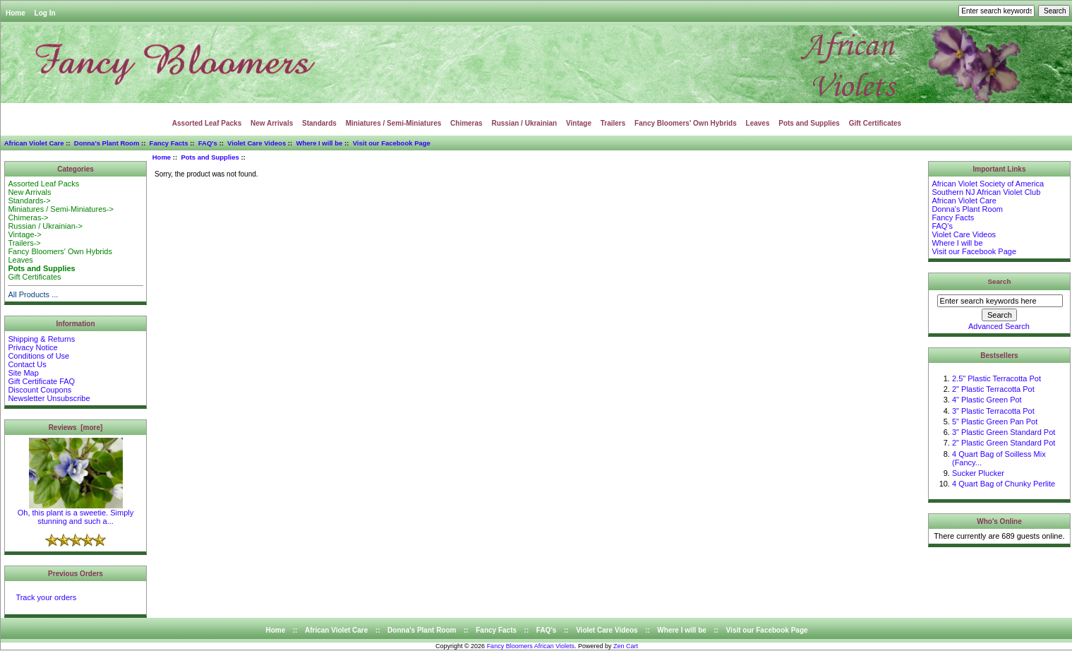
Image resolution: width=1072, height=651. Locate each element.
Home (15, 13)
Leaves (758, 123)
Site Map (23, 373)
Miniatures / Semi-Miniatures (394, 123)
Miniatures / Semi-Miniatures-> (60, 209)
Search (999, 281)
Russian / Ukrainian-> (45, 226)
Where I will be (319, 143)
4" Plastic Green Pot (987, 399)
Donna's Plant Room (107, 143)
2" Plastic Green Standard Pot (1003, 442)
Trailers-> (24, 243)
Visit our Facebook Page (391, 143)
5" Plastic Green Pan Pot (994, 421)
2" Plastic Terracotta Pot (993, 389)
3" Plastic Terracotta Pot (993, 411)
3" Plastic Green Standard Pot (1003, 432)
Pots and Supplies (210, 157)
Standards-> (29, 200)
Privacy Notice (32, 347)
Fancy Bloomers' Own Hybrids (685, 123)
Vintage (578, 123)
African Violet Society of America (988, 183)
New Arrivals (272, 123)
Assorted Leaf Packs (206, 123)
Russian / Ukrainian (524, 123)
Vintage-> (24, 234)
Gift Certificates (875, 123)
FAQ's (207, 143)
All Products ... (33, 294)
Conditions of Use (38, 356)
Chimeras (466, 123)
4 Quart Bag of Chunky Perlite (1003, 483)
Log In (45, 13)
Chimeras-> (28, 217)
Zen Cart (625, 646)
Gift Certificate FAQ (41, 381)
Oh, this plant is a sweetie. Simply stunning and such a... (75, 513)
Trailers (613, 123)
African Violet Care (34, 143)
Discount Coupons (39, 390)
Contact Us (27, 364)
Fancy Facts (169, 143)
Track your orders (46, 597)
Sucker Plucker (978, 473)
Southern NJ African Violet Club (986, 192)
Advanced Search (999, 326)
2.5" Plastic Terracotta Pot (996, 378)
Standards (319, 123)
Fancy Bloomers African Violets (530, 646)
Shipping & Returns (41, 339)
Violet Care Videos (256, 143)
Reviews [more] (76, 427)
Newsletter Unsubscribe (49, 398)
